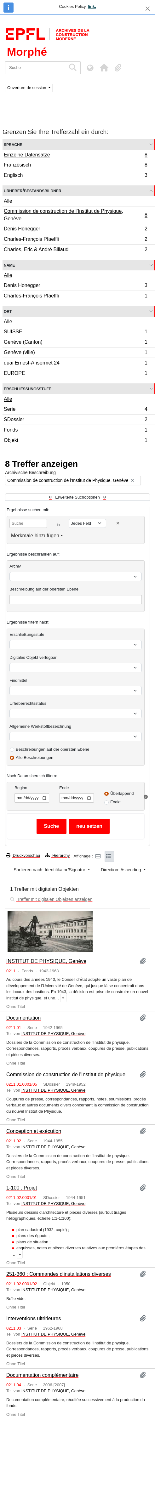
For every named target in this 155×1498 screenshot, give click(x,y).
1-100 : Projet (21, 1187)
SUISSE (75, 332)
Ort (8, 311)
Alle (8, 201)
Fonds (75, 430)
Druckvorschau (23, 855)
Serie (75, 410)
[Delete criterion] (117, 523)
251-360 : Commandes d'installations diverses (58, 1274)
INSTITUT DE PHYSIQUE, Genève (46, 961)
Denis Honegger (75, 229)
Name (9, 265)
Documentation (23, 1017)
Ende (64, 787)
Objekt (75, 441)
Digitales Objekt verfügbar (33, 657)
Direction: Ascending (121, 869)
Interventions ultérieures (33, 1318)
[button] (104, 67)
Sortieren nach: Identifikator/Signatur (50, 869)
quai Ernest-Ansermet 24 (75, 363)
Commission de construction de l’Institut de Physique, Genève (75, 214)
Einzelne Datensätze (75, 155)
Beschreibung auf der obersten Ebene (43, 589)
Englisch (75, 176)
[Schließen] (148, 8)
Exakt (115, 802)
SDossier (75, 420)
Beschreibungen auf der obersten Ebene (52, 749)
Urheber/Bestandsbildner (32, 191)
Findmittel (18, 680)
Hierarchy (57, 855)
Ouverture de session (27, 87)
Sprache (13, 144)
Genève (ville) (75, 353)
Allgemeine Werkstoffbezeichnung (40, 726)
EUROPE (75, 374)
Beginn (20, 787)
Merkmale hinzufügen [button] (35, 535)
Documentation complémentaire (42, 1375)
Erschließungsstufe (27, 389)
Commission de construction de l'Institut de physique (65, 1074)
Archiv (15, 566)
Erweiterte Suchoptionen (77, 497)
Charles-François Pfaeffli (75, 240)
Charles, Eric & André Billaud (75, 250)
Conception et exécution (33, 1131)
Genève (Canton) (75, 343)
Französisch (75, 165)
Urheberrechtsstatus (27, 703)
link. (92, 6)
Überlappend (122, 793)
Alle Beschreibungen (34, 757)
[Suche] (35, 67)
